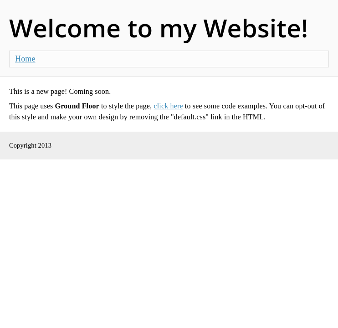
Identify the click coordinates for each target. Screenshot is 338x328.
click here (168, 106)
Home (25, 58)
